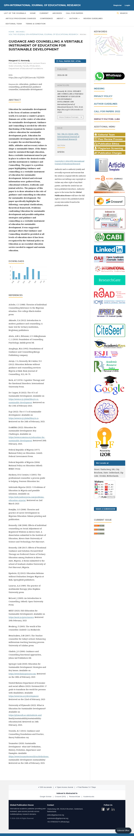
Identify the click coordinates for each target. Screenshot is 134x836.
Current (44, 13)
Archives (57, 13)
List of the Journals (15, 13)
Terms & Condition (35, 24)
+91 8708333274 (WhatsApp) (58, 822)
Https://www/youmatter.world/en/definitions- (29, 756)
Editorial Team (14, 24)
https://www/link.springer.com (22, 673)
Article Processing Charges (21, 18)
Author (73, 18)
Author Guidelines (105, 104)
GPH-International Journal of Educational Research (42, 5)
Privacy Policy (103, 96)
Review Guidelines (93, 18)
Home (33, 13)
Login (127, 5)
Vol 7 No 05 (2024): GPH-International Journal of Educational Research (43, 34)
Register (117, 5)
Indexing (99, 88)
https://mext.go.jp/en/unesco (21, 617)
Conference (46, 18)
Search (123, 13)
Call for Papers (74, 13)
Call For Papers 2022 (107, 111)
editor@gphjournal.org (55, 815)
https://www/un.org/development (23, 696)
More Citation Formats (68, 117)
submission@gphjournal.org (57, 818)
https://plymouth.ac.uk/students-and (25, 715)
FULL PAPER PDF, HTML (69, 61)
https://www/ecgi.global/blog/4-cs (23, 418)
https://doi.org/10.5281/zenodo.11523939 (26, 77)
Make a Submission (105, 509)
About (60, 18)
